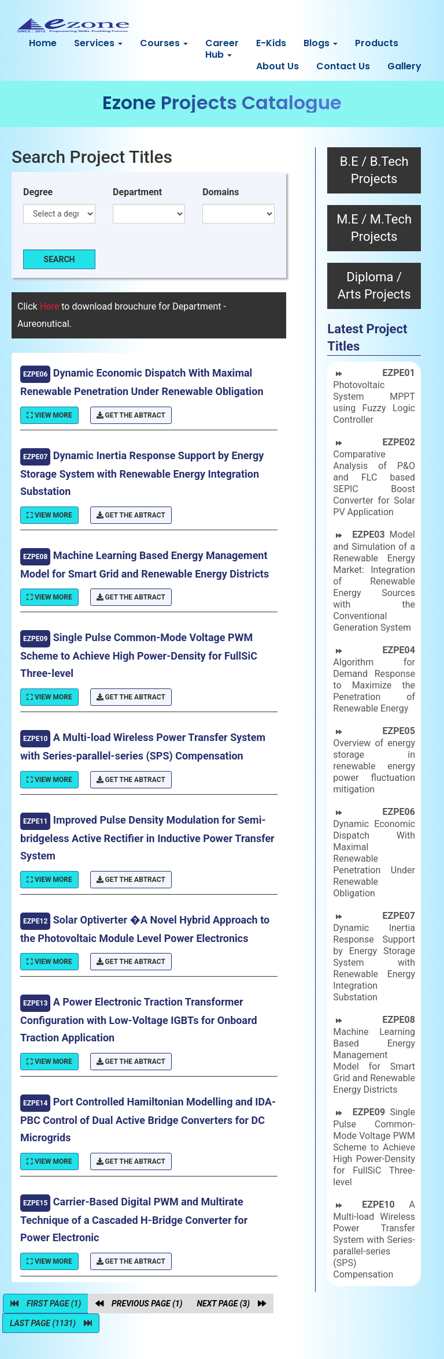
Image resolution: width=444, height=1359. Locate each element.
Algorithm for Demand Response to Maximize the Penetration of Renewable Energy (374, 679)
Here (51, 306)
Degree (38, 192)
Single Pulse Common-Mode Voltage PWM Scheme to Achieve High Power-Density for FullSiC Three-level (374, 1147)
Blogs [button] (321, 43)
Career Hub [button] (222, 48)
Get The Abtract (131, 415)
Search (59, 259)
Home (43, 43)
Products (376, 43)
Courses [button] (164, 43)
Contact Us (343, 66)
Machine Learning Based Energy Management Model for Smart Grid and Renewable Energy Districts (374, 1054)
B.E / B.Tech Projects (374, 170)
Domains (220, 192)
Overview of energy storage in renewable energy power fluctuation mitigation (374, 760)
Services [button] (98, 43)
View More (49, 415)
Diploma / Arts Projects (374, 285)
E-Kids (271, 43)
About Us (277, 66)
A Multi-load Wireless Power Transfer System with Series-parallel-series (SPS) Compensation (374, 1239)
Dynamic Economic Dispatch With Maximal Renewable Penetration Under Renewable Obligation (374, 852)
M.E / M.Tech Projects (374, 228)
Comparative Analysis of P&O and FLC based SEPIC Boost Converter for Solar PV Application (374, 477)
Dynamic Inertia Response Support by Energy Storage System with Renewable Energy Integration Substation (374, 956)
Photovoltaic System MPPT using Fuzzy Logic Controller (374, 396)
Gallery (404, 66)
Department (137, 192)
